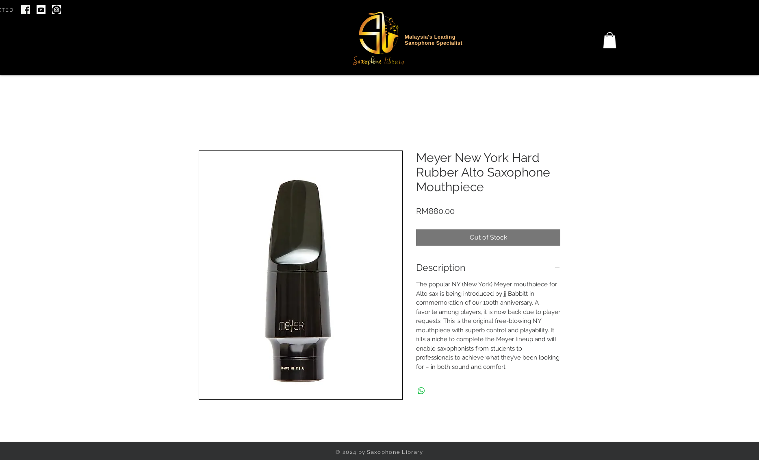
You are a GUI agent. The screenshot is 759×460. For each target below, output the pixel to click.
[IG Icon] (56, 9)
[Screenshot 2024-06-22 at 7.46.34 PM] (25, 9)
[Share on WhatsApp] (421, 391)
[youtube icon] (41, 9)
